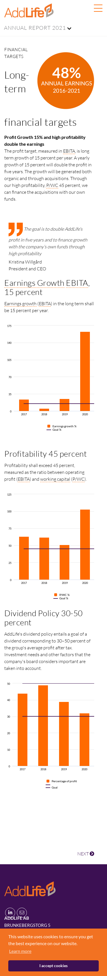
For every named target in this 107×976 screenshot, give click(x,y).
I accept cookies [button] (53, 965)
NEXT (85, 854)
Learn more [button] (20, 951)
